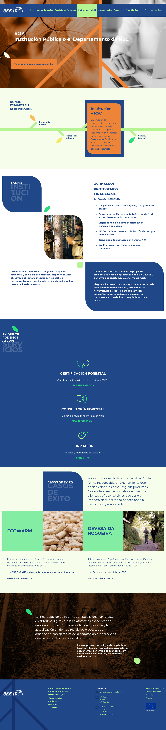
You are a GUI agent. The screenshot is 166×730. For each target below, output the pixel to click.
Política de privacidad (155, 688)
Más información (83, 385)
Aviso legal (150, 695)
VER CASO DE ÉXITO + (19, 578)
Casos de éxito (105, 10)
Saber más (83, 458)
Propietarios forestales (65, 10)
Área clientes (54, 708)
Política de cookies (154, 691)
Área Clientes (132, 10)
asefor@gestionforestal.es (110, 692)
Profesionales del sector (41, 10)
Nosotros (149, 10)
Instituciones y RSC (87, 10)
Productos (119, 10)
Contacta (159, 10)
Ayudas (149, 698)
